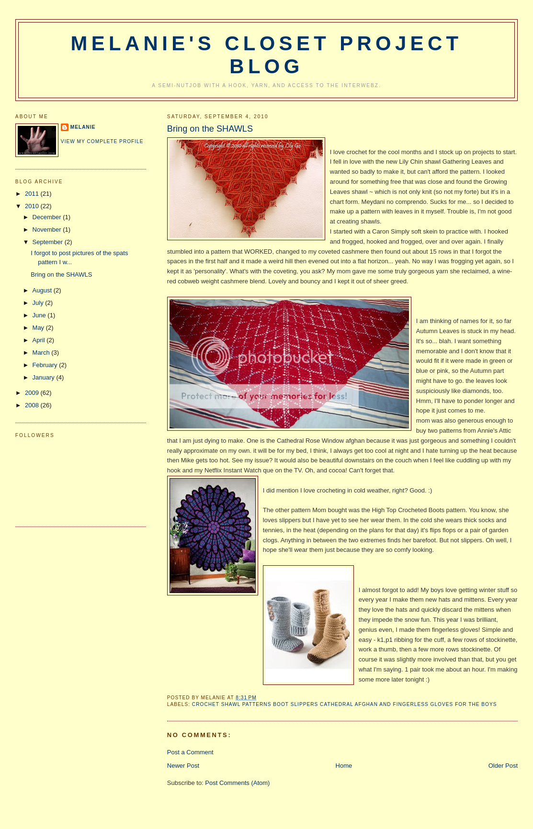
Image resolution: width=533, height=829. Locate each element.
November (48, 229)
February (46, 365)
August (43, 290)
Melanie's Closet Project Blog (267, 55)
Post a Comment (190, 752)
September (49, 242)
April (40, 340)
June (40, 315)
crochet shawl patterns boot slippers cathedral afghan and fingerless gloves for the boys (344, 704)
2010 (33, 206)
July (39, 302)
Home (344, 765)
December (48, 217)
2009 (33, 392)
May (39, 327)
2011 (33, 193)
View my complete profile (102, 141)
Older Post (503, 765)
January (45, 377)
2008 (33, 405)
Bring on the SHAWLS (210, 129)
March (42, 352)
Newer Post (183, 765)
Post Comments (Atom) (237, 782)
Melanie (83, 127)
